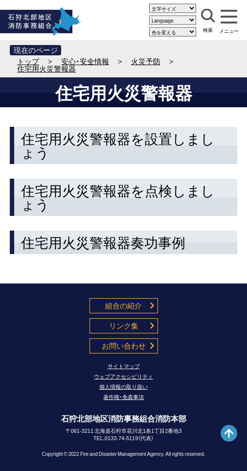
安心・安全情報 (85, 61)
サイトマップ (124, 366)
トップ (28, 61)
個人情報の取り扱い (123, 386)
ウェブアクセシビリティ (123, 376)
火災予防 (145, 61)
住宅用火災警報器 (46, 68)
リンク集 (123, 325)
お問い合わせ (124, 345)
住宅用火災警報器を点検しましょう (118, 197)
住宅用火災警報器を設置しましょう (118, 145)
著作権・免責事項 (123, 397)
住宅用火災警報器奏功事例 (103, 242)
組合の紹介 (123, 305)
